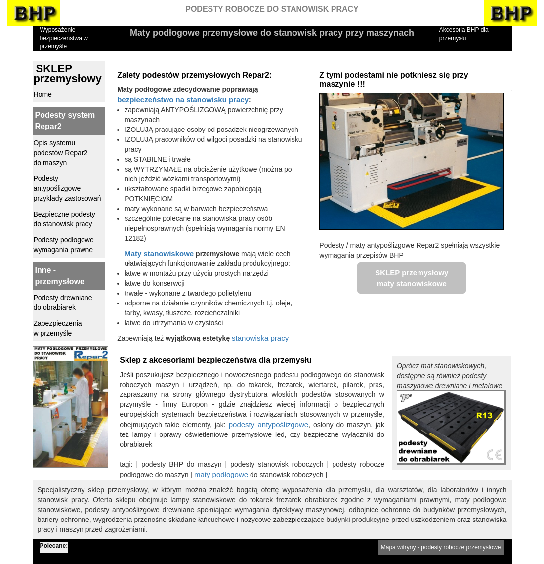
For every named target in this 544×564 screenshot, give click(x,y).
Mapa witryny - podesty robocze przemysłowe (441, 547)
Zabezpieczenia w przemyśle (58, 328)
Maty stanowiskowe (159, 253)
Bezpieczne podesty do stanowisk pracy (64, 219)
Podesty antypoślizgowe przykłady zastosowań (67, 188)
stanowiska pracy (260, 338)
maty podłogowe (221, 474)
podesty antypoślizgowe (268, 424)
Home (43, 94)
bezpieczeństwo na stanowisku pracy (183, 99)
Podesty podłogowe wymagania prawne (64, 245)
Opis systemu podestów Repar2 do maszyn (61, 153)
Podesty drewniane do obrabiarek (63, 302)
